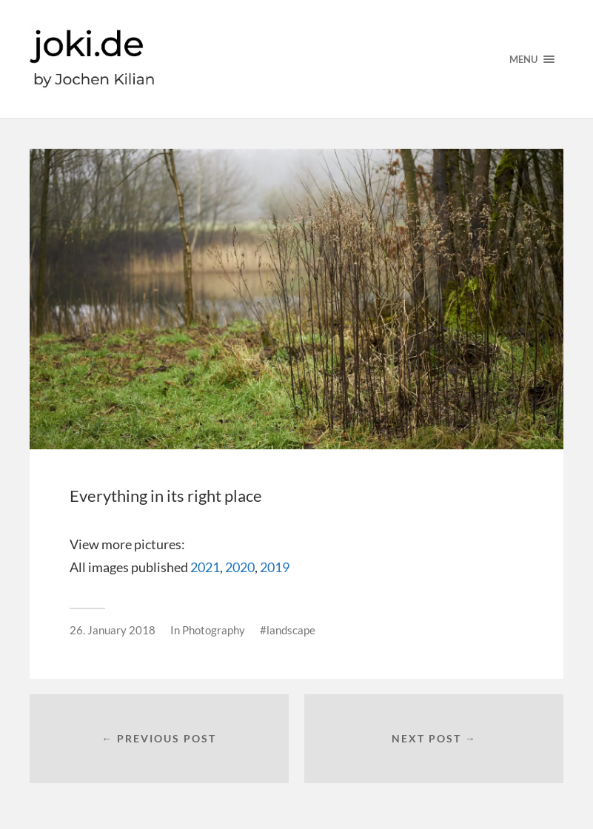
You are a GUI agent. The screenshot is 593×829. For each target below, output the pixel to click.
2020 (240, 567)
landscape (291, 630)
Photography (213, 630)
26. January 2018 (112, 630)
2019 (274, 567)
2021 (205, 567)
